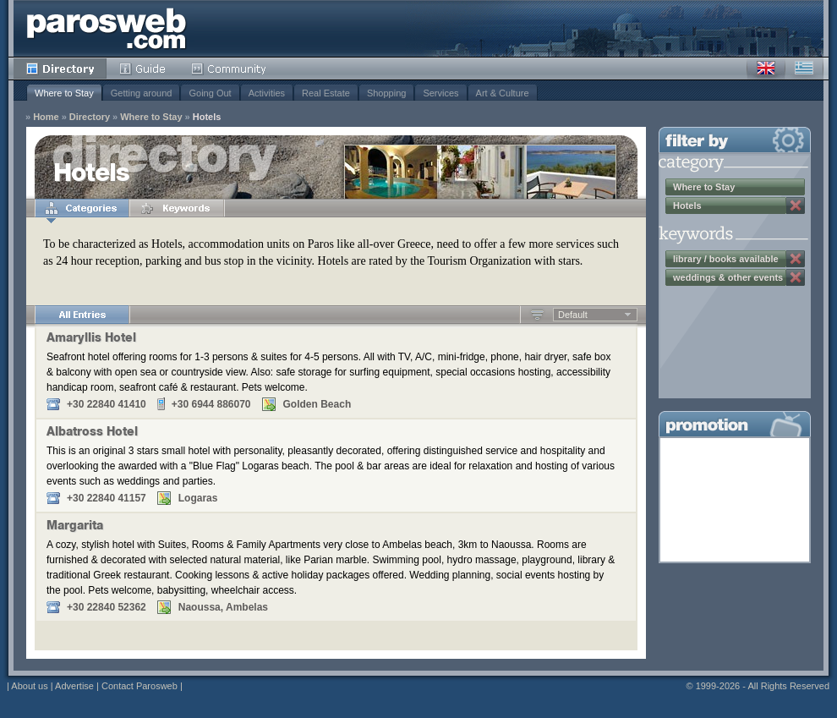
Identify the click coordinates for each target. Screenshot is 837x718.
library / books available (726, 259)
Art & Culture (502, 93)
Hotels (207, 117)
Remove (795, 205)
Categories (82, 208)
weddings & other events (728, 277)
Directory (60, 68)
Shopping (387, 93)
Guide (142, 68)
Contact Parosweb (139, 686)
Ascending (537, 314)
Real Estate (326, 93)
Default (573, 315)
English (766, 68)
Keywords (176, 208)
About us (29, 686)
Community (229, 68)
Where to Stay (64, 93)
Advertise (74, 686)
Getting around (141, 93)
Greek (804, 68)
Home (46, 117)
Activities (267, 93)
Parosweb (107, 28)
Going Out (210, 93)
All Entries (82, 314)
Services (440, 93)
